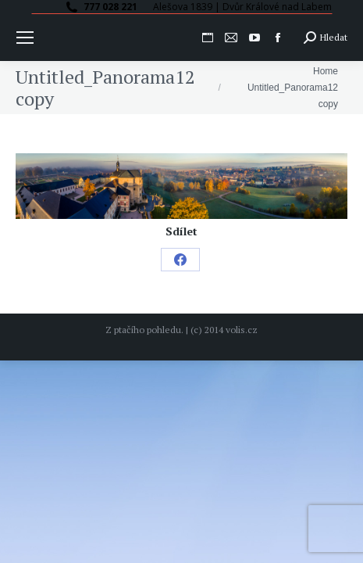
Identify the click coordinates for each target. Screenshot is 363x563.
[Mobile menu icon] (25, 37)
